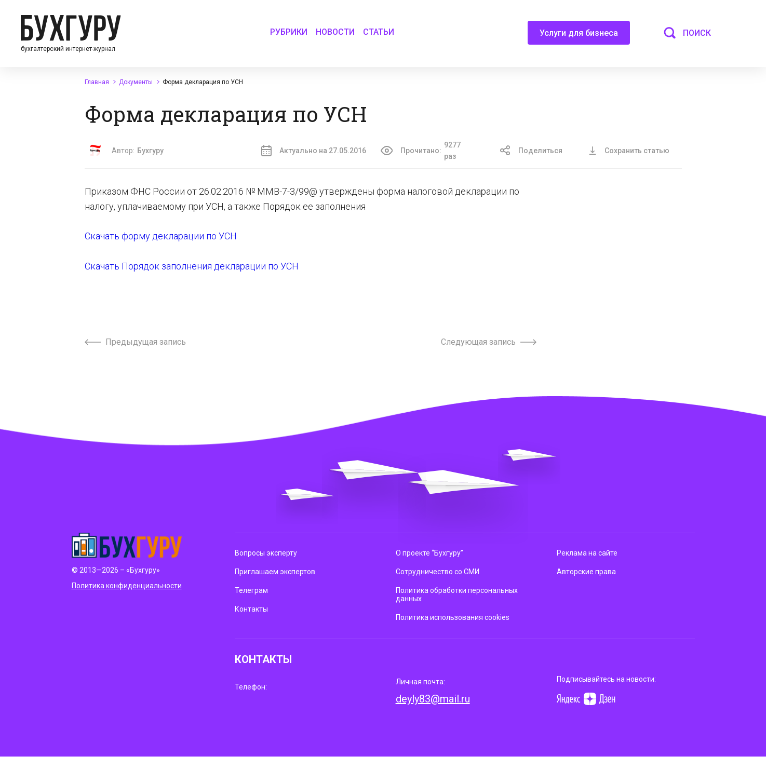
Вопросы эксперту (266, 553)
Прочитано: (427, 151)
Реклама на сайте (587, 553)
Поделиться (531, 150)
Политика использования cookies (452, 617)
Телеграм (251, 590)
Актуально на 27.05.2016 (313, 150)
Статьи (378, 32)
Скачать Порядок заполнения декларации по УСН (192, 266)
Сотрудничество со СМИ (437, 571)
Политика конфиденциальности (127, 586)
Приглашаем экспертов (275, 571)
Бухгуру (150, 150)
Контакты (251, 609)
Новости (335, 32)
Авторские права (586, 571)
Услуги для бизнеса (579, 36)
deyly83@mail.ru (433, 699)
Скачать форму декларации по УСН (161, 236)
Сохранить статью (628, 150)
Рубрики (288, 32)
